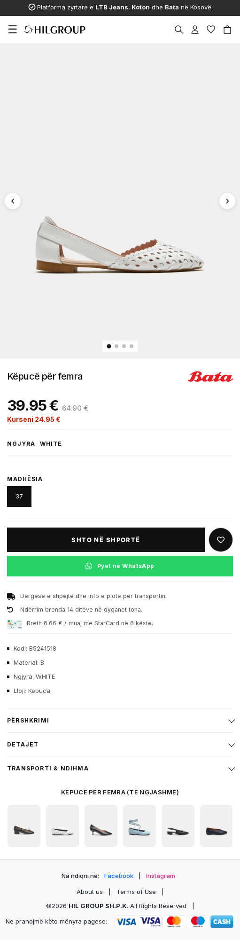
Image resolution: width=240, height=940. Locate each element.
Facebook (118, 875)
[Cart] (227, 29)
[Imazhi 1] (109, 346)
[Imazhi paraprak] (13, 201)
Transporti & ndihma (48, 768)
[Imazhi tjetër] (227, 201)
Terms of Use (136, 891)
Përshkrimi (28, 720)
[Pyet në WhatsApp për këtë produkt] (120, 566)
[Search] (179, 29)
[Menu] (13, 29)
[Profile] (195, 29)
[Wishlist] (211, 29)
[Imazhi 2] (116, 346)
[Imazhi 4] (131, 346)
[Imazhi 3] (124, 346)
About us (90, 891)
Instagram (160, 875)
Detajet (23, 744)
